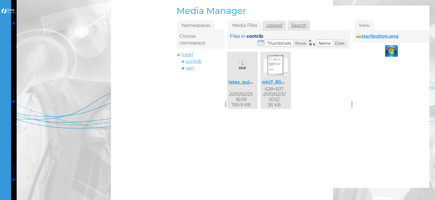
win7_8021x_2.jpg (282, 82)
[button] (279, 43)
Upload (274, 25)
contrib (194, 61)
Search (299, 25)
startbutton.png (379, 36)
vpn (190, 68)
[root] (187, 54)
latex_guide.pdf (247, 82)
